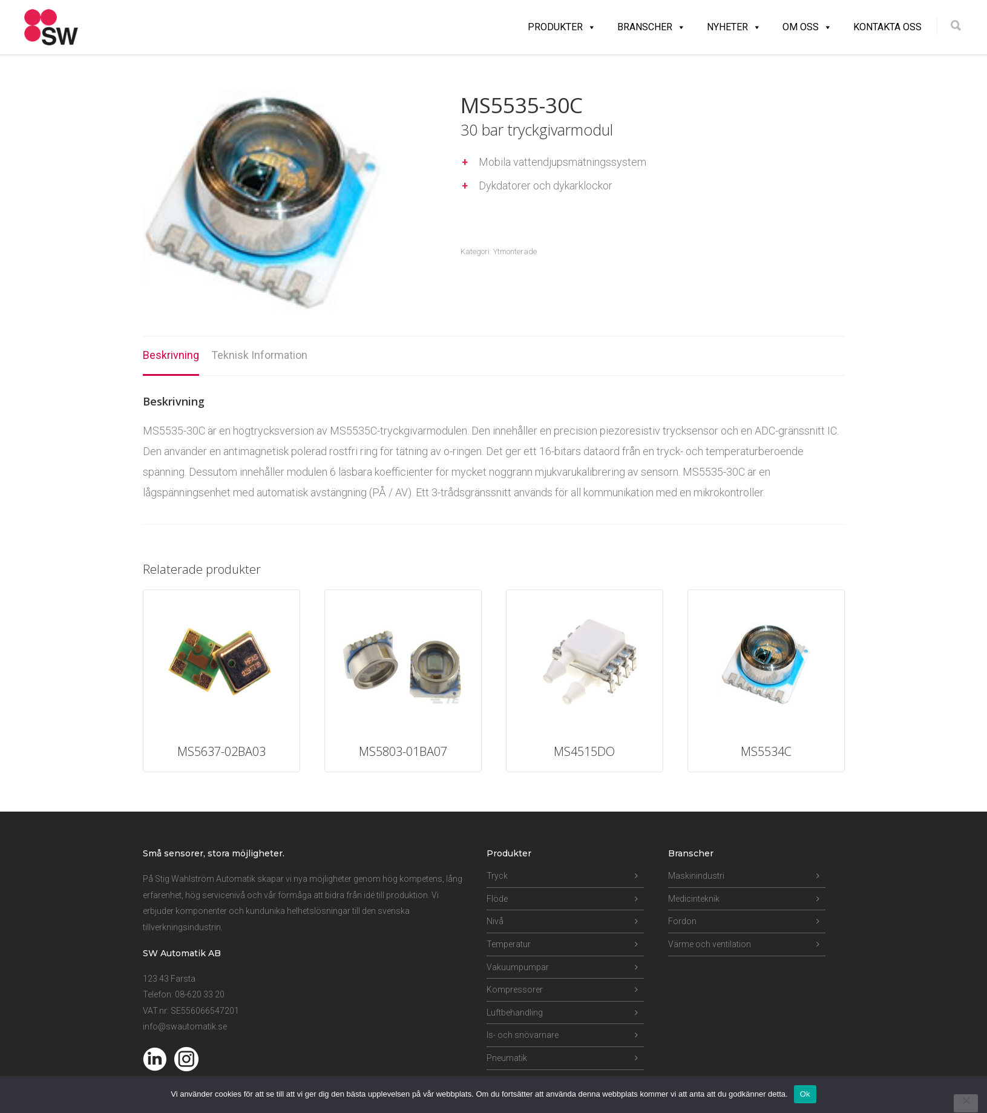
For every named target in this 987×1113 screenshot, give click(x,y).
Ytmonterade (515, 251)
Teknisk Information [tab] (259, 355)
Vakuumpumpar (518, 967)
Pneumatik (507, 1058)
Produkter (562, 27)
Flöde (497, 899)
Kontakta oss (887, 27)
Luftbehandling (515, 1012)
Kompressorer (515, 989)
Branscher (651, 27)
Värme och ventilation (709, 944)
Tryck (497, 876)
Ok (805, 1093)
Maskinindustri (696, 876)
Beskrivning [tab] (171, 355)
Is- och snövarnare (523, 1035)
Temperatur (509, 944)
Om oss (807, 27)
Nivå (495, 921)
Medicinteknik (694, 899)
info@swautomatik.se (185, 1026)
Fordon (682, 921)
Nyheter (734, 27)
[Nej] (966, 1103)
